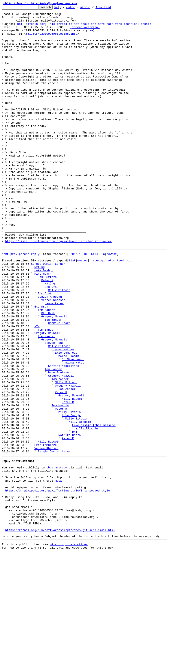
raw (90, 36)
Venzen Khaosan (50, 354)
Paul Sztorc (47, 330)
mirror (92, 8)
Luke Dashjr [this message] (94, 508)
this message (56, 558)
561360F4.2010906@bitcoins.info (51, 39)
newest (112, 302)
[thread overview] (85, 32)
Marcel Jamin (68, 425)
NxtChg (39, 318)
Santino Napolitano (63, 437)
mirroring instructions (69, 648)
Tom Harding (60, 484)
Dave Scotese (58, 445)
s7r (36, 389)
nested (82, 310)
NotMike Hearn (59, 385)
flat (72, 310)
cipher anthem (62, 417)
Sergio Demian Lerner (48, 314)
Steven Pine (54, 409)
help (64, 8)
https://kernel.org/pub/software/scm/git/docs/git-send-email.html (60, 633)
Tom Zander (46, 370)
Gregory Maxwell (54, 378)
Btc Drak (51, 342)
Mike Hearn (42, 326)
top (129, 310)
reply (35, 302)
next (5, 302)
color (77, 8)
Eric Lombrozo (66, 421)
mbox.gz (99, 310)
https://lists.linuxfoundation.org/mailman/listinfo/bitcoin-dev (58, 288)
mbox (58, 573)
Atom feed (110, 8)
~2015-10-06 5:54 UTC (87, 302)
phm (74, 516)
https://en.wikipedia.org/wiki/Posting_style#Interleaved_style (57, 585)
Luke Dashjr (43, 322)
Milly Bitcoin (59, 346)
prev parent (19, 302)
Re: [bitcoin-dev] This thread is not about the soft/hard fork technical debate (84, 28)
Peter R (47, 334)
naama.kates (54, 362)
